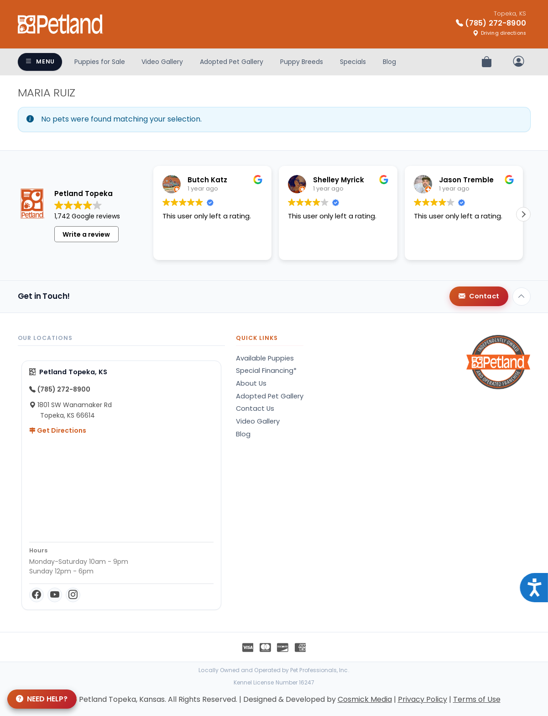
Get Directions (57, 430)
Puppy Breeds (301, 61)
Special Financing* (266, 370)
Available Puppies (265, 358)
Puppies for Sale (99, 61)
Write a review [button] (86, 240)
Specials (353, 61)
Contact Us (255, 408)
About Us (251, 383)
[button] (523, 221)
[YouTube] (54, 595)
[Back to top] (521, 296)
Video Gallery (162, 61)
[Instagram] (73, 595)
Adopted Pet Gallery (231, 61)
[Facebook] (36, 595)
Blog (389, 61)
